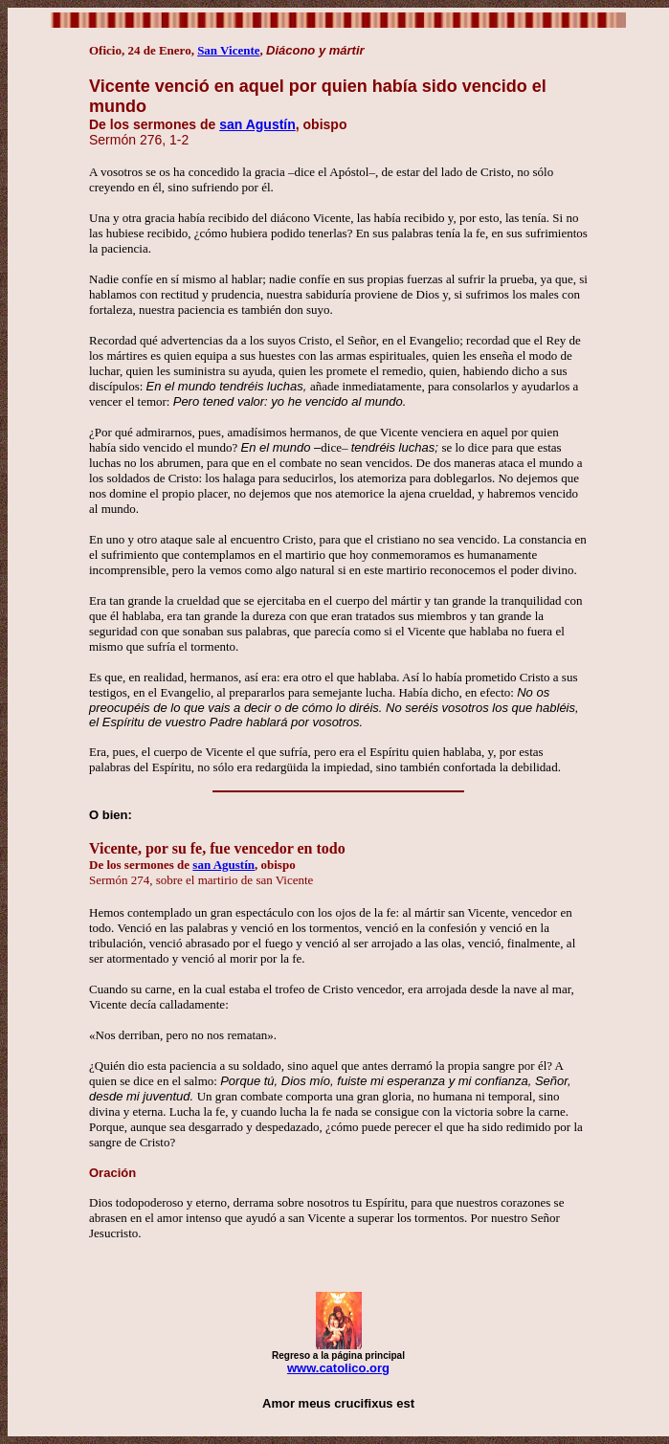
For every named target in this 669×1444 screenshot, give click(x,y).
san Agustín (257, 124)
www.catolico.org (338, 1368)
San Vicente (228, 50)
